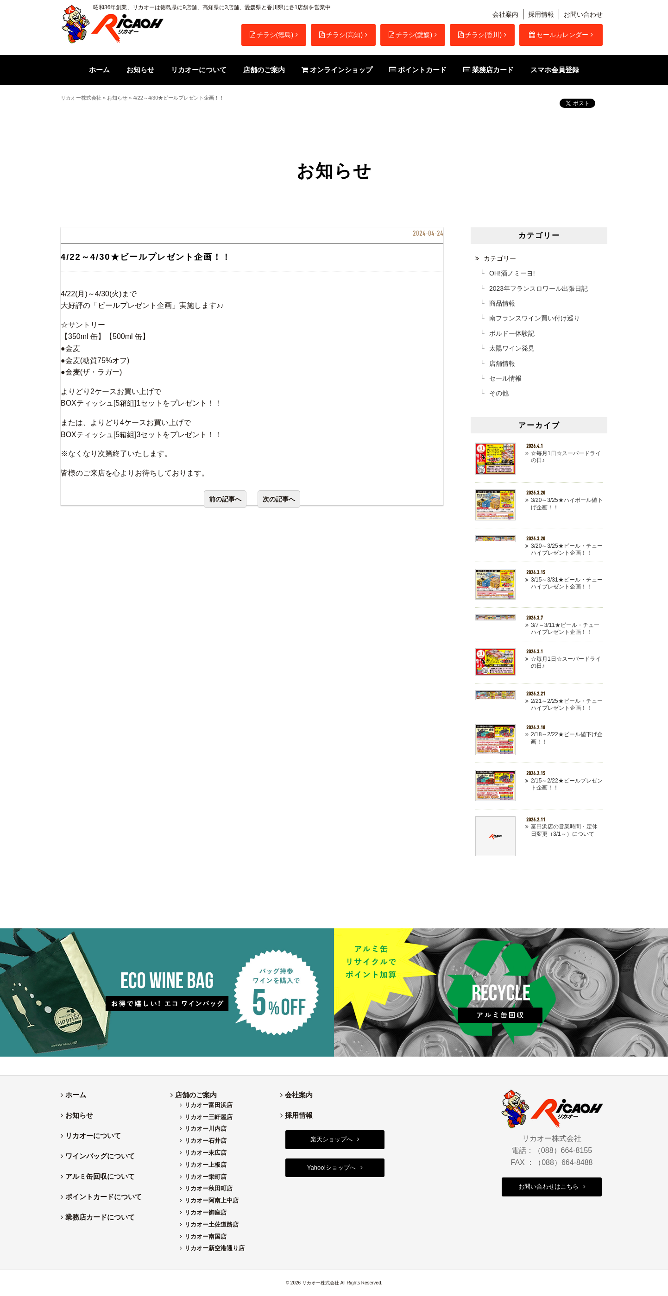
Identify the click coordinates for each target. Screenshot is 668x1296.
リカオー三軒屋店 (208, 1117)
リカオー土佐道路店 (211, 1224)
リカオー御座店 (205, 1212)
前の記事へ (225, 499)
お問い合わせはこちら (548, 1186)
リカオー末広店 (205, 1152)
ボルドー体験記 (512, 333)
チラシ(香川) (480, 34)
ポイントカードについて (103, 1197)
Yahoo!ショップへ (331, 1167)
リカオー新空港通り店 (214, 1248)
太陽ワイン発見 (512, 348)
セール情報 (505, 378)
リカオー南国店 (205, 1236)
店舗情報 (502, 363)
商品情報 (502, 303)
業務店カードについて (100, 1217)
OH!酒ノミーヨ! (512, 273)
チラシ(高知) (341, 34)
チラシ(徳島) (271, 34)
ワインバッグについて (100, 1156)
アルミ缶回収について (100, 1176)
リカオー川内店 (205, 1128)
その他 (499, 393)
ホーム (75, 1095)
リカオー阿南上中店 (211, 1200)
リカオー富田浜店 (208, 1105)
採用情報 (541, 14)
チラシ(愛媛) (410, 34)
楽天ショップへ (331, 1139)
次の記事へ (279, 499)
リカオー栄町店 (205, 1176)
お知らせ (117, 97)
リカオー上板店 (205, 1164)
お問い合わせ (583, 14)
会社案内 (505, 14)
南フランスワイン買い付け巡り (534, 318)
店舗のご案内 (196, 1095)
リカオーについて (93, 1135)
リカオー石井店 (205, 1140)
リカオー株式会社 (81, 97)
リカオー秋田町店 (208, 1188)
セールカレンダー (558, 34)
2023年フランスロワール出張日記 (538, 288)
